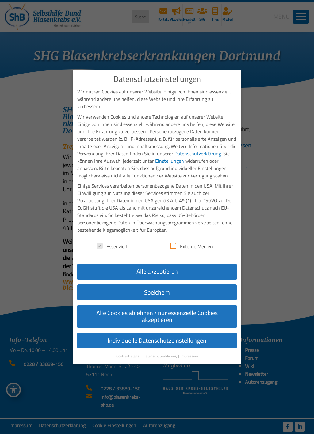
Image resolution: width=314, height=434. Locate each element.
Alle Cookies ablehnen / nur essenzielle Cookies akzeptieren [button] (157, 304)
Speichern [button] (157, 280)
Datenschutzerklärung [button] (160, 344)
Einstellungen (169, 149)
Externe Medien (191, 234)
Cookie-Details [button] (128, 344)
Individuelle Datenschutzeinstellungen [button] (157, 328)
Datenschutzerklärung (197, 142)
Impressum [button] (189, 344)
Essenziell (112, 234)
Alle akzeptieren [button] (157, 260)
